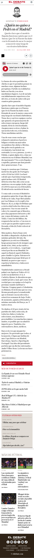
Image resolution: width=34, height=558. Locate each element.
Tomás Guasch (23, 21)
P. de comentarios (22, 550)
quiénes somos (11, 546)
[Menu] (2, 2)
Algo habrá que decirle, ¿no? (13, 445)
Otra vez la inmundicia (11, 429)
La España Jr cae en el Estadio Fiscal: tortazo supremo (15, 375)
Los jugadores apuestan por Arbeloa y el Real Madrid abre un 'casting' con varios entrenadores (24, 480)
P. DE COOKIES (10, 550)
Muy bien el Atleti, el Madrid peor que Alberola (16, 406)
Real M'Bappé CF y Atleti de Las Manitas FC (13, 397)
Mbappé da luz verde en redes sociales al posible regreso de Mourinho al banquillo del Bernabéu (25, 501)
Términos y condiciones (10, 548)
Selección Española (8, 358)
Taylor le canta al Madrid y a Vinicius (15, 382)
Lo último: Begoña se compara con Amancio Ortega (15, 437)
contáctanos (22, 546)
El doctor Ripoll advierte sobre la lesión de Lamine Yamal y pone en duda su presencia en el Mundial (25, 521)
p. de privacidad (25, 548)
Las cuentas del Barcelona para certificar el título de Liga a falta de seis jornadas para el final (8, 478)
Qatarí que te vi (12, 21)
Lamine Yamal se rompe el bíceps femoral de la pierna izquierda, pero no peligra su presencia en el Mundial (8, 515)
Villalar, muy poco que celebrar (14, 422)
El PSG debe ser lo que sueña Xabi (14, 389)
